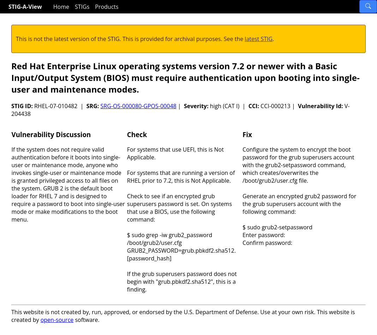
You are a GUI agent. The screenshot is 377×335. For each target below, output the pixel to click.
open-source (57, 320)
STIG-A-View (25, 7)
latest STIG (259, 39)
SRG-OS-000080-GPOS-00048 (138, 106)
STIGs (82, 7)
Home (61, 7)
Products (106, 7)
